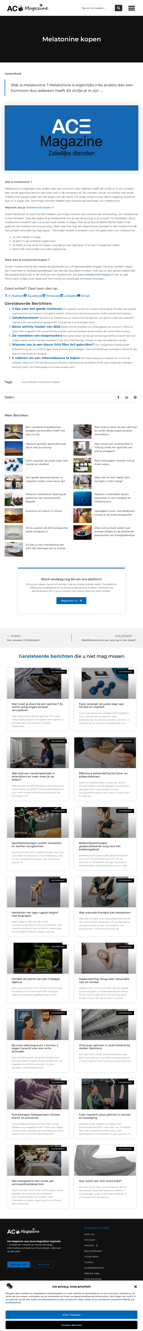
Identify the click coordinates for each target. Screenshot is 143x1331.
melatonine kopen (38, 207)
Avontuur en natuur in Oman (44, 510)
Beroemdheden (93, 1251)
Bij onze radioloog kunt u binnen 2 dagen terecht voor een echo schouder (35, 1048)
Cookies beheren (71, 1325)
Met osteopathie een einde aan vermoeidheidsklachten (33, 1182)
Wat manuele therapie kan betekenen (105, 912)
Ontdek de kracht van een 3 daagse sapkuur (36, 980)
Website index (92, 1273)
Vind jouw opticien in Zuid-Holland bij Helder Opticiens (104, 1047)
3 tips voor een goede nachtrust (37, 309)
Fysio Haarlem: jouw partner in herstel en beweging (104, 1116)
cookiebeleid (13, 1302)
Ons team (89, 1239)
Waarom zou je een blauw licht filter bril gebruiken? (53, 344)
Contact (88, 1262)
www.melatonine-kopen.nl (95, 274)
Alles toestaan (72, 1314)
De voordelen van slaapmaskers (37, 335)
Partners (91, 1245)
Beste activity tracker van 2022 (36, 326)
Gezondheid (13, 73)
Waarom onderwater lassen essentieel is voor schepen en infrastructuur (112, 498)
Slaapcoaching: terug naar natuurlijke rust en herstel (104, 980)
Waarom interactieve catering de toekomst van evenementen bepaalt (46, 498)
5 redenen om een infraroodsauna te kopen (46, 358)
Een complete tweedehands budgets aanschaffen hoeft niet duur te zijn (45, 431)
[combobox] (97, 8)
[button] (135, 1287)
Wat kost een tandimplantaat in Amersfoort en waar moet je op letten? (33, 776)
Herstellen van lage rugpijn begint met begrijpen (35, 914)
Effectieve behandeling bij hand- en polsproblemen (103, 775)
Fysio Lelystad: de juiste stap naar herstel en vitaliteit (101, 705)
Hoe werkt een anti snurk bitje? (100, 1181)
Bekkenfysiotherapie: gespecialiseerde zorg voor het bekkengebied (100, 846)
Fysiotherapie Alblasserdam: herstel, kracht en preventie (36, 1116)
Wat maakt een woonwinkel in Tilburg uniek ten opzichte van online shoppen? (113, 447)
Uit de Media (91, 1256)
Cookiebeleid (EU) (94, 1267)
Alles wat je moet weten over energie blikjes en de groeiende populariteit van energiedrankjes (114, 531)
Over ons (89, 1234)
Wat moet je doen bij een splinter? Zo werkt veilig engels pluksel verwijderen (116, 431)
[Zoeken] (118, 8)
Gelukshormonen (25, 317)
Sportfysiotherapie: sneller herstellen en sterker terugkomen (37, 844)
